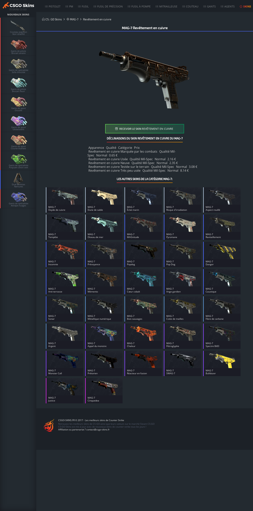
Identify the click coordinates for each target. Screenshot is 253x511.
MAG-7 (72, 19)
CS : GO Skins (52, 19)
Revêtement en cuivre (97, 19)
